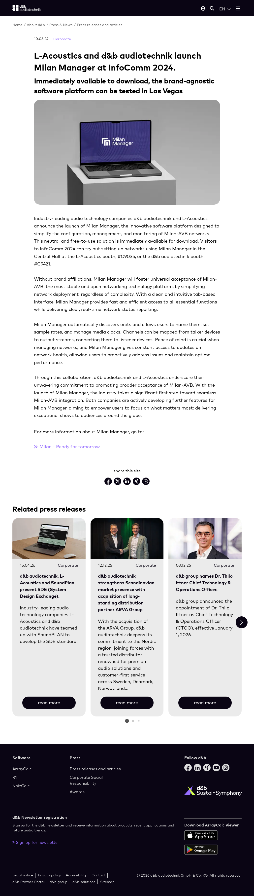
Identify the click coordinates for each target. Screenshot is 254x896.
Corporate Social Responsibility (86, 780)
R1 (14, 777)
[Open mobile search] (212, 8)
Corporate (62, 39)
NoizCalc (21, 785)
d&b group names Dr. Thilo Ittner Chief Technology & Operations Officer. (204, 582)
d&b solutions (83, 881)
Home (17, 24)
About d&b (36, 24)
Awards (77, 791)
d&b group (58, 881)
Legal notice (22, 875)
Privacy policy (49, 875)
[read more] (49, 539)
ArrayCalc (22, 768)
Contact (98, 875)
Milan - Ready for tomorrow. (70, 446)
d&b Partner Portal (28, 881)
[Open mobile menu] (238, 8)
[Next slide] (242, 622)
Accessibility (76, 875)
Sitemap (107, 881)
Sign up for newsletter (35, 842)
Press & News (60, 24)
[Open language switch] (225, 8)
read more (49, 703)
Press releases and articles (99, 24)
